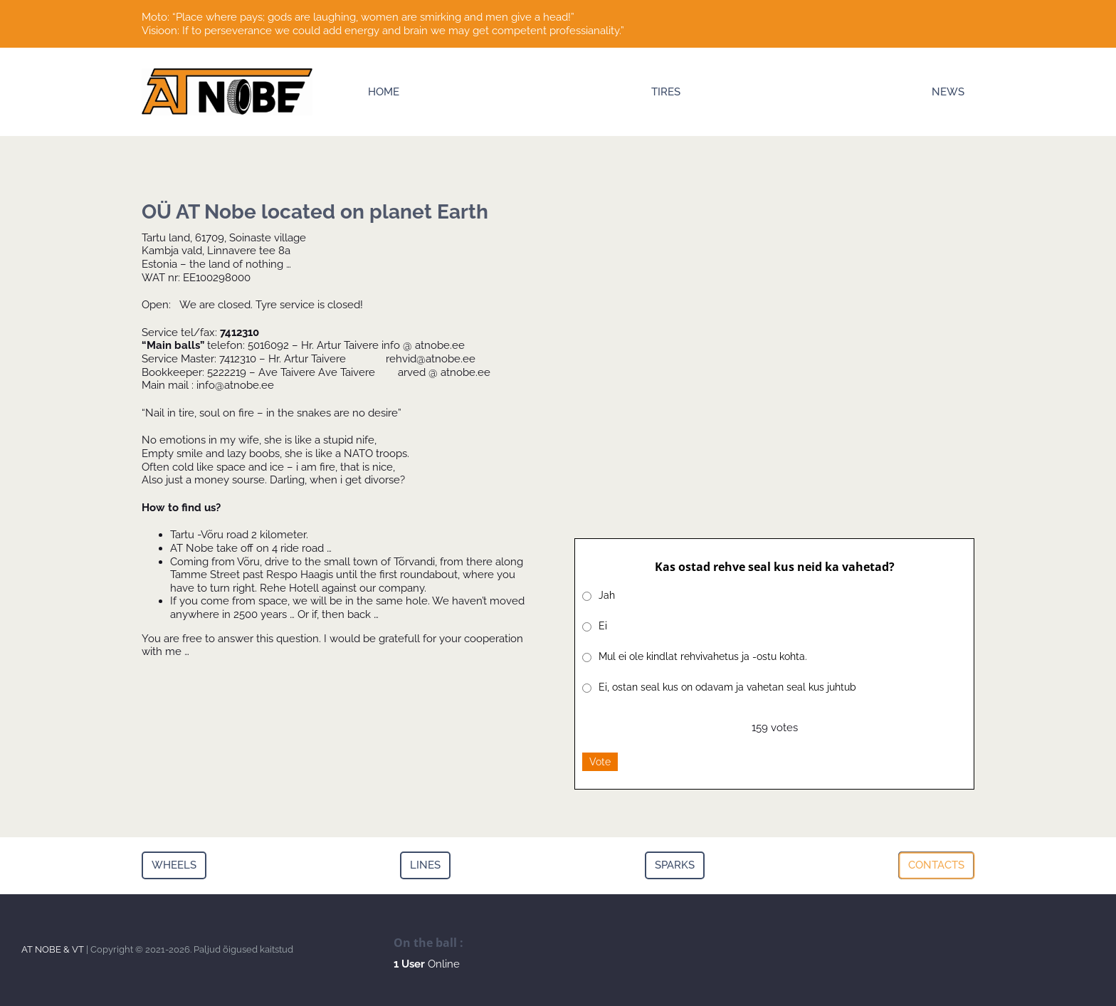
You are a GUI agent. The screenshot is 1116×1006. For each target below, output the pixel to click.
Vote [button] (600, 761)
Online (427, 964)
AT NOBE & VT (52, 949)
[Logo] (227, 73)
